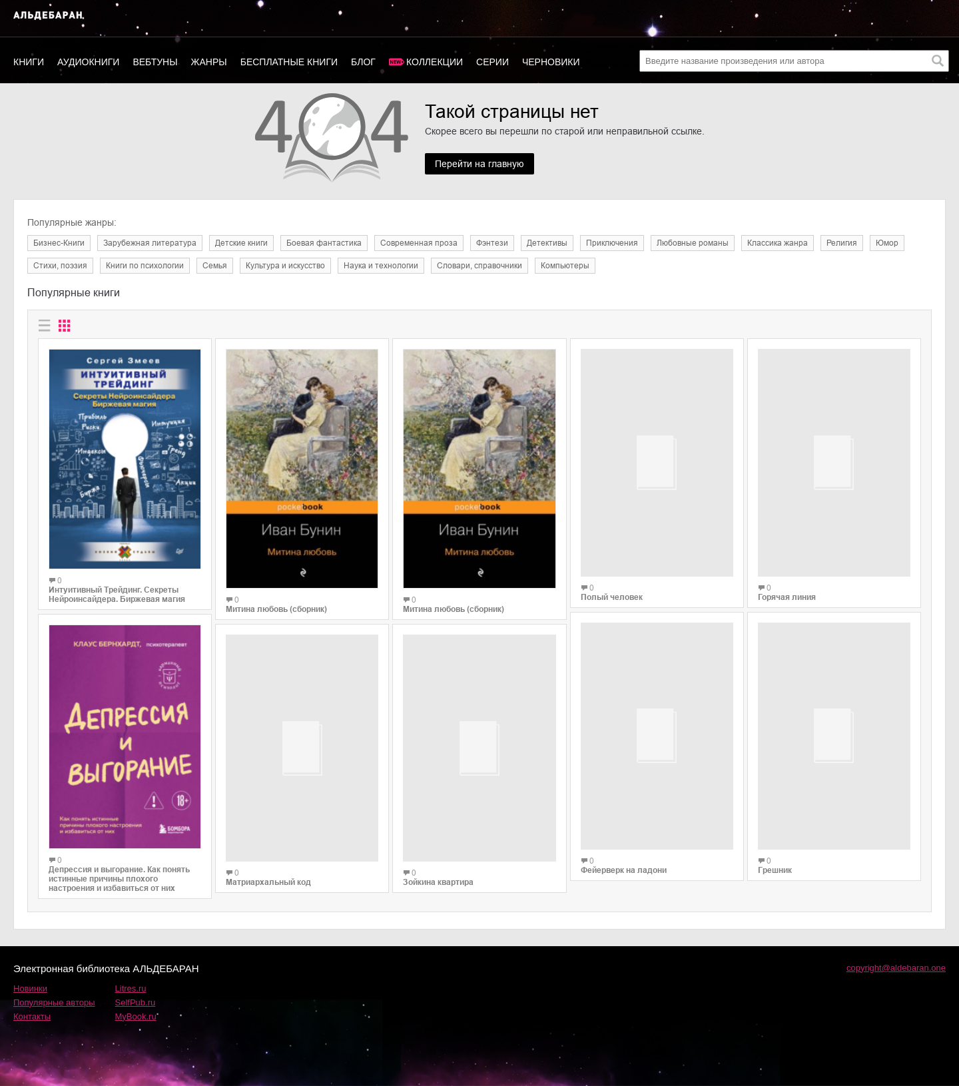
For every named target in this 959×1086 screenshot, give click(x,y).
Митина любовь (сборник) (276, 609)
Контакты (32, 1016)
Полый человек (612, 609)
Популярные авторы (54, 1002)
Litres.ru (131, 988)
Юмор (887, 243)
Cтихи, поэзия (60, 265)
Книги (28, 62)
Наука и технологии (381, 265)
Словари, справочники (479, 265)
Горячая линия (787, 587)
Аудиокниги (88, 62)
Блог (363, 62)
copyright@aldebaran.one (896, 968)
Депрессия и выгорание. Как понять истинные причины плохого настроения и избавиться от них (119, 879)
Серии (492, 62)
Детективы (547, 243)
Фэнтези (492, 243)
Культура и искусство (285, 265)
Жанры (209, 62)
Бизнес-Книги (59, 243)
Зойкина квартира (438, 883)
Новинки (30, 988)
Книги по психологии (145, 265)
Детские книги (241, 243)
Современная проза (419, 243)
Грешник (775, 851)
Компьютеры (565, 265)
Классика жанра (777, 243)
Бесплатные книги (289, 62)
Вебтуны (155, 62)
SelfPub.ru (135, 1002)
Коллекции (434, 62)
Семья (214, 265)
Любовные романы (693, 243)
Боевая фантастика (324, 243)
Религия (841, 243)
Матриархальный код (268, 873)
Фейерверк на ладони (624, 873)
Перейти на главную (479, 163)
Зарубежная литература (149, 243)
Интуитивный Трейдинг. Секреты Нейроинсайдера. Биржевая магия (117, 594)
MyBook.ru (136, 1016)
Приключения (612, 243)
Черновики (551, 62)
